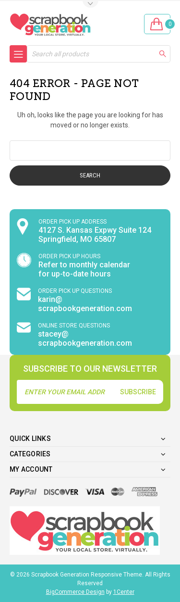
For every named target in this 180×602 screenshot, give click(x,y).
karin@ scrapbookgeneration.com (85, 304)
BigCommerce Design (75, 592)
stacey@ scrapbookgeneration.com (85, 338)
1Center (123, 592)
